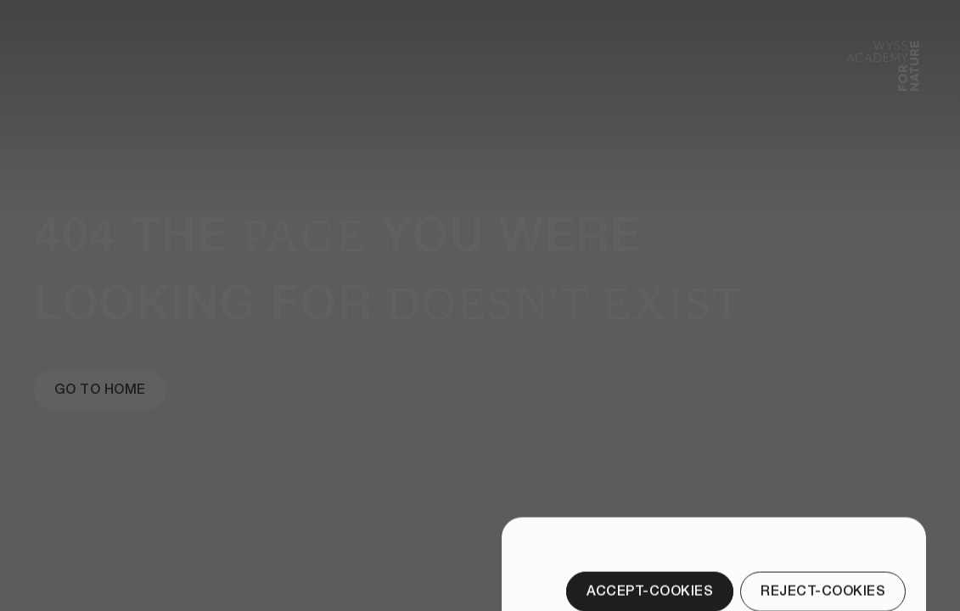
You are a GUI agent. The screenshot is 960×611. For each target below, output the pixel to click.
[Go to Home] (100, 389)
